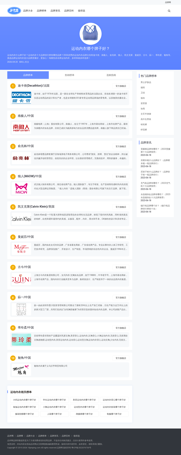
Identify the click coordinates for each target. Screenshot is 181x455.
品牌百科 (69, 10)
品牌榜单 (41, 10)
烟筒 (143, 87)
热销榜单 (69, 75)
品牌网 (168, 2)
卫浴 (143, 93)
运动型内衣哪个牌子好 (84, 407)
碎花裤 (144, 129)
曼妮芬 (22, 237)
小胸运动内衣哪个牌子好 (54, 407)
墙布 (143, 98)
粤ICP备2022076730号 (81, 448)
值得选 (81, 10)
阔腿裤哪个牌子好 (84, 414)
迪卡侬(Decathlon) (30, 85)
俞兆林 (22, 146)
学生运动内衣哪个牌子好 (54, 400)
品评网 (10, 436)
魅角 (21, 357)
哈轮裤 (144, 124)
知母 (143, 108)
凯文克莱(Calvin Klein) (32, 206)
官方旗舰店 (121, 86)
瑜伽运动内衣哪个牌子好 (24, 407)
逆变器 (144, 103)
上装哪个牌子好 (54, 414)
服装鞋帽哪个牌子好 (24, 414)
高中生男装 (146, 119)
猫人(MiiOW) (26, 176)
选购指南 (111, 75)
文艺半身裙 (146, 114)
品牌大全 (28, 10)
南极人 (22, 116)
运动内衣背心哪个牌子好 (114, 400)
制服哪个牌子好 (114, 414)
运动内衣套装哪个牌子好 (114, 407)
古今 (21, 267)
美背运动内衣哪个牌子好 (84, 400)
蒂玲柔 (22, 327)
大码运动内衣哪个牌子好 (24, 400)
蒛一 (21, 297)
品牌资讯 (55, 10)
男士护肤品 (146, 82)
